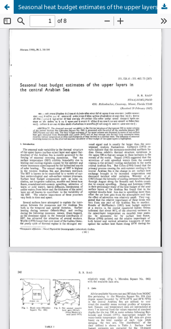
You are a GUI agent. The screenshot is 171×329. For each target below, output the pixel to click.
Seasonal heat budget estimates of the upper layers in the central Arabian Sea (94, 7)
